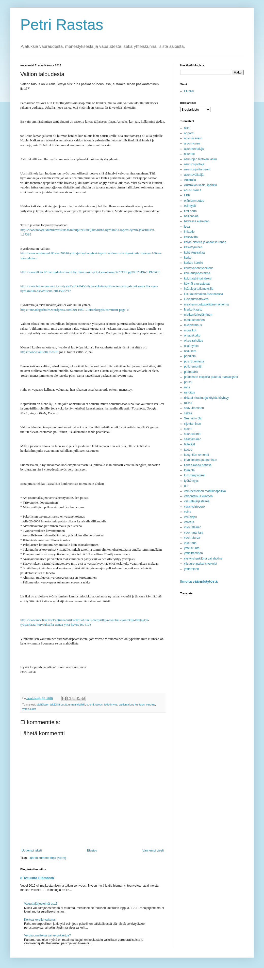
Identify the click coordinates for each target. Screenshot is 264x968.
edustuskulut (192, 190)
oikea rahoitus (193, 340)
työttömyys (111, 704)
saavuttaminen (194, 408)
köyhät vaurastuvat (197, 283)
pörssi (188, 382)
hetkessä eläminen (196, 221)
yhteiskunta (29, 708)
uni (186, 486)
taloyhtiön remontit (196, 455)
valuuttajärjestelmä (196, 501)
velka (187, 512)
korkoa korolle (193, 263)
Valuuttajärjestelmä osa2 (40, 903)
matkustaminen (194, 320)
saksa (188, 413)
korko (187, 257)
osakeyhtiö (191, 346)
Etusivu (92, 850)
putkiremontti (193, 366)
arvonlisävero (193, 138)
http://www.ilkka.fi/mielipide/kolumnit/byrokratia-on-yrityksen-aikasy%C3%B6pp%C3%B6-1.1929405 (90, 272)
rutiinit (188, 403)
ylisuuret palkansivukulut (200, 563)
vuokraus (190, 543)
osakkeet (190, 351)
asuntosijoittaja (194, 164)
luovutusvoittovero (196, 299)
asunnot (189, 154)
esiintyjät (190, 206)
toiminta (189, 470)
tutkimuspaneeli (194, 475)
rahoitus (189, 392)
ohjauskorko (192, 335)
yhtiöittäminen (193, 553)
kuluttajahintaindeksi (197, 278)
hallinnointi (191, 216)
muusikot (190, 330)
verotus (150, 704)
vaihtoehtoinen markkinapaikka (205, 491)
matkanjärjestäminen (198, 314)
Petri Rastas (61, 24)
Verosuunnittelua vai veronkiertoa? (47, 935)
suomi (90, 704)
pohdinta (190, 356)
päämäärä (191, 372)
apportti (189, 133)
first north (190, 211)
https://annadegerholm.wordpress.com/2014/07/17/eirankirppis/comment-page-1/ (74, 310)
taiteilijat (189, 444)
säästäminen (192, 439)
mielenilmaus (193, 325)
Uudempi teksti (32, 850)
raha (187, 387)
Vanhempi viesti (153, 850)
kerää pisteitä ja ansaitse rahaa (205, 242)
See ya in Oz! (193, 418)
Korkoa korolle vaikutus (40, 919)
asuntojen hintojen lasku (200, 159)
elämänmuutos (194, 200)
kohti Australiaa (194, 252)
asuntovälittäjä (194, 175)
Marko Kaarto (193, 309)
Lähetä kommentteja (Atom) (47, 858)
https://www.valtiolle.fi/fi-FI (39, 352)
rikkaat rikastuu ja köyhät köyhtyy (206, 398)
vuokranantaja (193, 532)
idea (187, 226)
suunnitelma (192, 434)
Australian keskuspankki (200, 185)
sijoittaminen (192, 424)
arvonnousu (192, 143)
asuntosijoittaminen (197, 169)
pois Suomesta (194, 361)
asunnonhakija (194, 149)
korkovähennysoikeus (198, 268)
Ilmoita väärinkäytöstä (199, 581)
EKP (187, 195)
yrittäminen (191, 569)
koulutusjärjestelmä (197, 273)
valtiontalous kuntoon (131, 704)
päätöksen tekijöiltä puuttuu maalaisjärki (61, 704)
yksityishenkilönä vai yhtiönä (203, 558)
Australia (190, 180)
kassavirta (191, 237)
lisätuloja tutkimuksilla (198, 288)
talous (99, 704)
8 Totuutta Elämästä (37, 878)
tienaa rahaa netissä (197, 465)
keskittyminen (193, 247)
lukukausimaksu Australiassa (203, 294)
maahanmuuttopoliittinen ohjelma (206, 304)
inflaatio (189, 231)
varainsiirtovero (194, 506)
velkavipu (190, 517)
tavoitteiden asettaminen (200, 460)
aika (187, 128)
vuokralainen (192, 527)
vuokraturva (192, 537)
